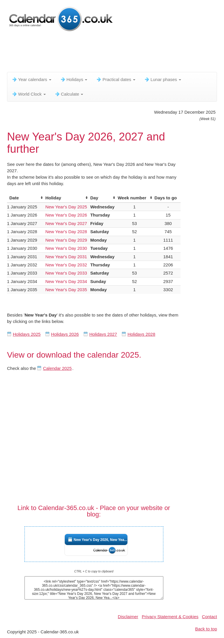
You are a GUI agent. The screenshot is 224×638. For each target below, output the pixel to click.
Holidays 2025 (27, 334)
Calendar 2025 (57, 368)
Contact (209, 616)
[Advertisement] (113, 54)
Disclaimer (128, 616)
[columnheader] (25, 198)
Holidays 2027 (103, 334)
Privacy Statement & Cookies (170, 616)
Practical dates (115, 79)
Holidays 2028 (141, 334)
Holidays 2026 (65, 334)
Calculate (69, 94)
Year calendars (31, 79)
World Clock (29, 94)
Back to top (206, 628)
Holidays (74, 79)
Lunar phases (162, 79)
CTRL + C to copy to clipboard (93, 571)
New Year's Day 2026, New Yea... (100, 540)
